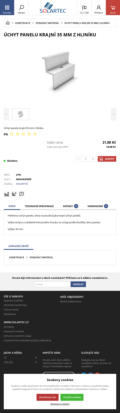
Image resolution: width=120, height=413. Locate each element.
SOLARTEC (22, 183)
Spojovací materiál (41, 257)
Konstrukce (16, 257)
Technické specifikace (39, 206)
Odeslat (78, 284)
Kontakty (9, 326)
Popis (11, 206)
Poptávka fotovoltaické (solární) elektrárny (27, 340)
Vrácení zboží (11, 309)
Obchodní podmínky (15, 305)
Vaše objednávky (71, 297)
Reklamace (10, 314)
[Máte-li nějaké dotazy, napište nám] (21, 194)
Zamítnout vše (47, 397)
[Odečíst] (78, 159)
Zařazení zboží (18, 246)
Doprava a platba (13, 300)
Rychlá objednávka (70, 301)
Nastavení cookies (14, 331)
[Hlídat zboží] (14, 194)
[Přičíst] (93, 159)
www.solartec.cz (16, 322)
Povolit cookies (72, 397)
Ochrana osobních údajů (17, 336)
